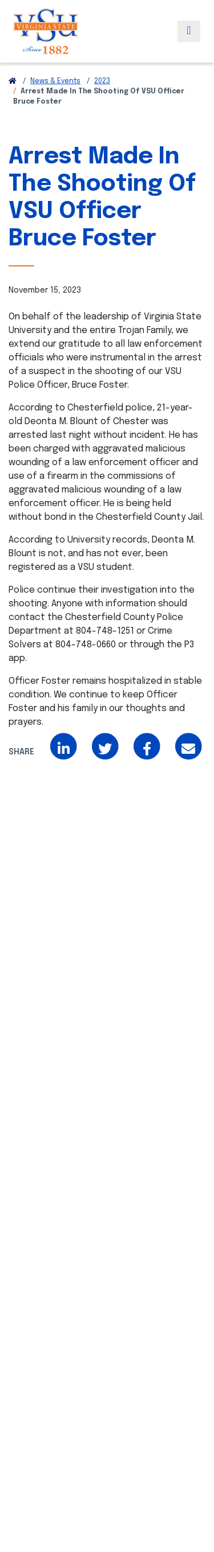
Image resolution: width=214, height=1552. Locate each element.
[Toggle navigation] (188, 31)
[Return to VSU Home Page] (13, 81)
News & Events (55, 81)
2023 (102, 81)
